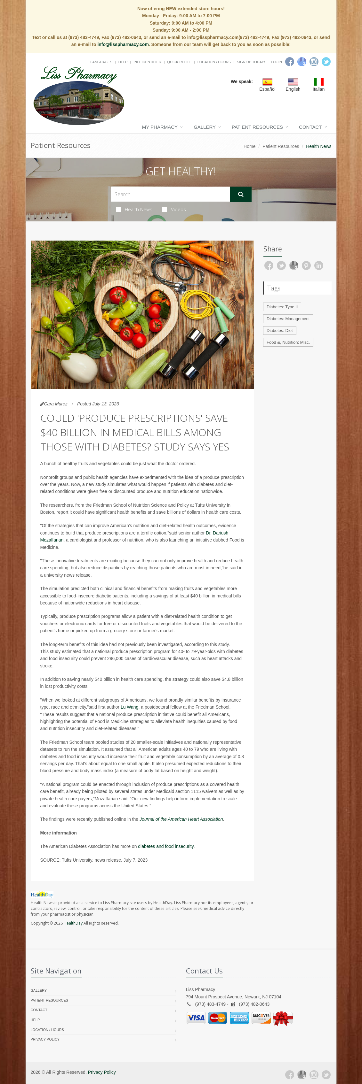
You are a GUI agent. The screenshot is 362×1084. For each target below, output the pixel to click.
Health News (134, 209)
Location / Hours (214, 62)
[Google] (301, 61)
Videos (174, 209)
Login (276, 62)
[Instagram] (314, 61)
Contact (310, 127)
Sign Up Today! (251, 62)
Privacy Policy (45, 1039)
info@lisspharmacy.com (123, 44)
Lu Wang (130, 707)
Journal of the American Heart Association (181, 819)
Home (249, 146)
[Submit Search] (241, 194)
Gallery (205, 127)
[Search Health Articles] (170, 194)
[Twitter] (326, 61)
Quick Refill (179, 62)
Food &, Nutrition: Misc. (288, 342)
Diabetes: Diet (280, 330)
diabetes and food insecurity (165, 846)
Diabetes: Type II (282, 306)
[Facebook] (289, 61)
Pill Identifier (147, 62)
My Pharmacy (160, 127)
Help (123, 62)
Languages (101, 62)
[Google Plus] (301, 1074)
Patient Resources (257, 127)
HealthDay (73, 923)
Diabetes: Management (288, 318)
